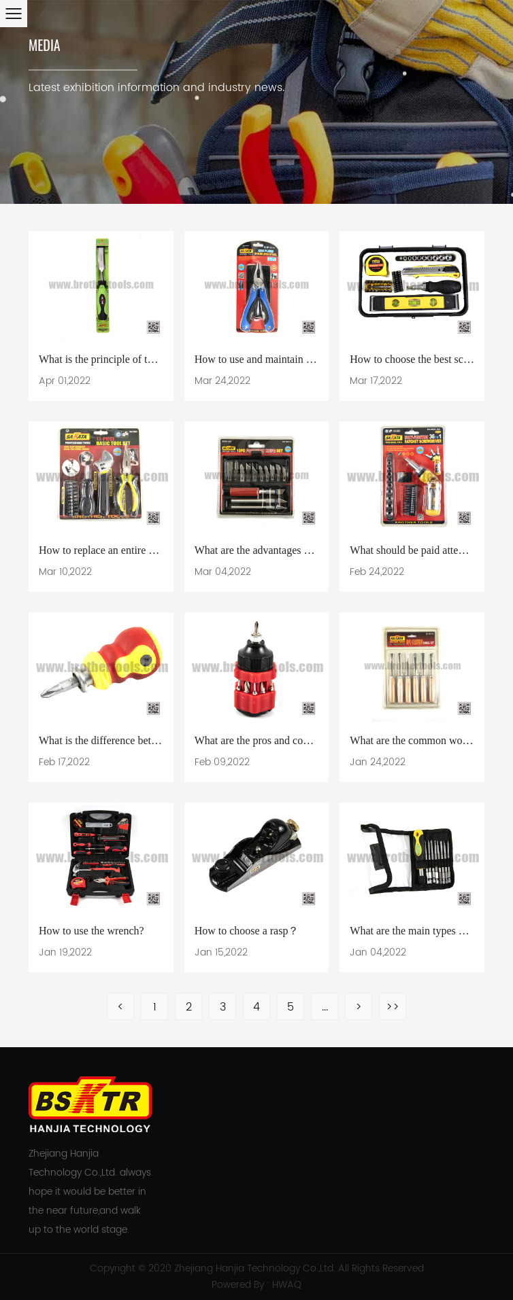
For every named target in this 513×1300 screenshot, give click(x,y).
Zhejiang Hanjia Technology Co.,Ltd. (254, 1268)
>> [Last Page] (392, 1007)
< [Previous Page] (121, 1007)
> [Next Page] (358, 1007)
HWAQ (286, 1285)
